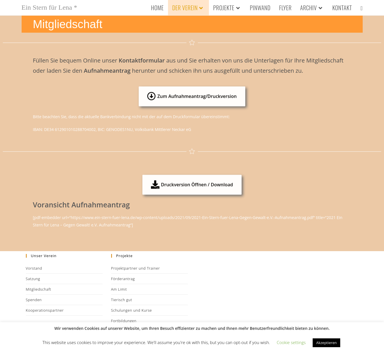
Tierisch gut (121, 299)
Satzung (33, 278)
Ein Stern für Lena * (49, 7)
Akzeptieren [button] (326, 342)
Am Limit (119, 289)
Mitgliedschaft (38, 289)
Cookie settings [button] (291, 342)
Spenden (34, 299)
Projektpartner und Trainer (135, 268)
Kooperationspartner (45, 310)
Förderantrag (123, 278)
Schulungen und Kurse (131, 310)
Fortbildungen (124, 320)
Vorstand (34, 268)
